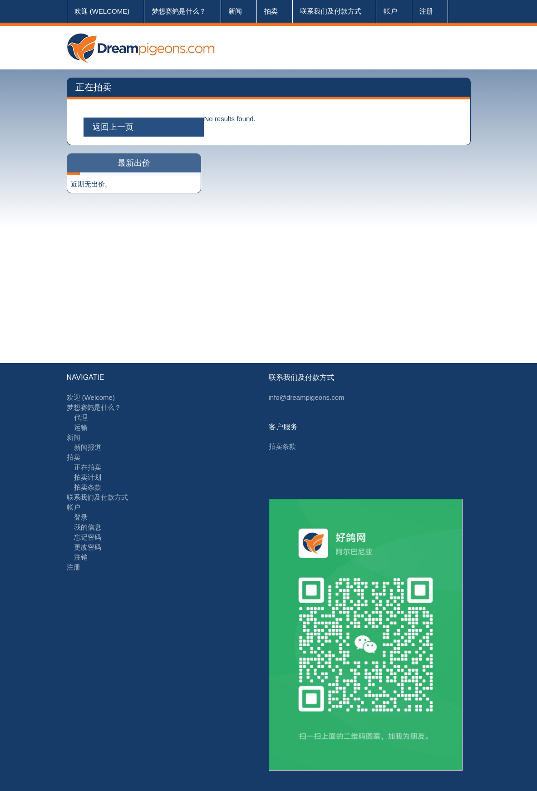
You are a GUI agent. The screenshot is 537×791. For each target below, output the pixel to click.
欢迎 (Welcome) (102, 11)
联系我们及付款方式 (330, 11)
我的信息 (87, 527)
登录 (81, 517)
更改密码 (87, 547)
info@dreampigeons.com (307, 397)
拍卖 (271, 11)
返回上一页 (113, 127)
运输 (81, 427)
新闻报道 (87, 447)
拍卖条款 (87, 487)
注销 (81, 557)
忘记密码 (87, 537)
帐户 (390, 11)
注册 (426, 11)
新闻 (235, 11)
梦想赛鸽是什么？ (179, 11)
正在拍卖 (87, 467)
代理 (81, 417)
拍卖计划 (87, 477)
